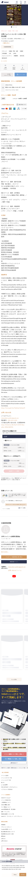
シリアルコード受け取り (7, 789)
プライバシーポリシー (6, 827)
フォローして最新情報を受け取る (14, 557)
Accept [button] (23, 874)
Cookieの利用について (6, 829)
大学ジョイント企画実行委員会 (10, 536)
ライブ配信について (6, 807)
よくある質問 (4, 784)
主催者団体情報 (7, 46)
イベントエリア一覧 (6, 780)
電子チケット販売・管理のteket (9, 767)
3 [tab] (16, 26)
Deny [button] (15, 874)
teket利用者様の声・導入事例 (8, 809)
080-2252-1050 (12, 420)
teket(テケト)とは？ (6, 797)
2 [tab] (13, 26)
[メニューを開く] (25, 2)
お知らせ (3, 838)
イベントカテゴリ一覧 (6, 777)
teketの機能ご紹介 (5, 804)
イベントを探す (5, 775)
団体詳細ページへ (14, 561)
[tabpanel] (14, 14)
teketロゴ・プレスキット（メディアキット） (12, 816)
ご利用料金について (6, 802)
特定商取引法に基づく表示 (7, 834)
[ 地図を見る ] (6, 43)
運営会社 (3, 836)
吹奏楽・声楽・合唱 (13, 30)
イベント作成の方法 (6, 800)
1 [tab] (11, 26)
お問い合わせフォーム (15, 570)
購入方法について (22, 104)
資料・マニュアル (5, 811)
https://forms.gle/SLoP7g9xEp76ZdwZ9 (13, 408)
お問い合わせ (4, 840)
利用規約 (3, 824)
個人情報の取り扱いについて (8, 831)
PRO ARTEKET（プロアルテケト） (9, 787)
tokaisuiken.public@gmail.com (10, 418)
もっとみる (4, 61)
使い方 (2, 782)
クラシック (4, 30)
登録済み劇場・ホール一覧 (7, 814)
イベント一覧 (22, 767)
